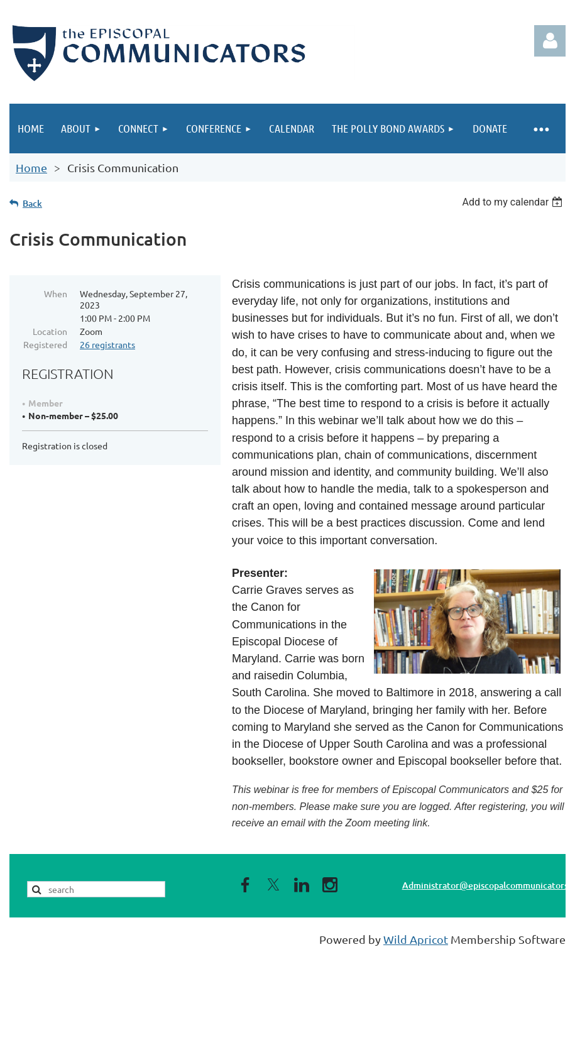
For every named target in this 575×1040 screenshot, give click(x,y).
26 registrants (107, 344)
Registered (45, 344)
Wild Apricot (415, 939)
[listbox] (514, 202)
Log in (550, 41)
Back (32, 203)
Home (31, 167)
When (55, 293)
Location (50, 331)
